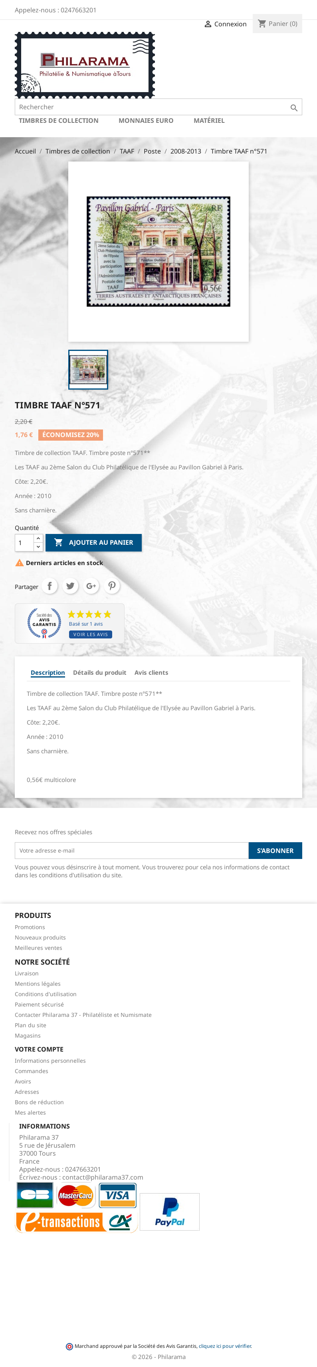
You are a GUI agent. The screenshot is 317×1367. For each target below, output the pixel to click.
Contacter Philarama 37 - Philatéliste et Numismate (83, 1014)
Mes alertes (30, 1112)
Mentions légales (38, 983)
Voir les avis (90, 634)
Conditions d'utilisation (46, 994)
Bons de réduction (39, 1102)
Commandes (31, 1071)
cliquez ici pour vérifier (225, 1346)
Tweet (70, 586)
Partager (49, 586)
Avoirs (23, 1081)
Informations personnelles (50, 1060)
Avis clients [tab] (151, 672)
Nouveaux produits (40, 937)
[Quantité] (24, 543)
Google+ (91, 586)
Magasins (28, 1035)
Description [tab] (48, 672)
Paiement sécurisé (39, 1004)
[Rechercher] (158, 106)
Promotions (30, 927)
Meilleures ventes (38, 947)
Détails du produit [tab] (100, 672)
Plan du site (30, 1025)
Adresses (27, 1091)
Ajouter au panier (93, 543)
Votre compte (39, 1049)
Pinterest (112, 586)
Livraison (27, 973)
